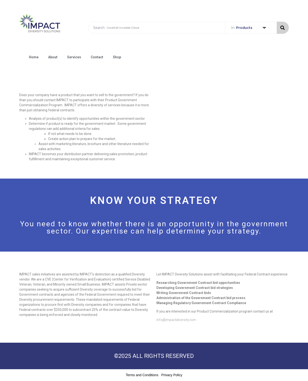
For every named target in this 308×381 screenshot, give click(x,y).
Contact (97, 57)
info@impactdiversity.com (176, 320)
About (53, 57)
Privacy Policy (171, 375)
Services (74, 57)
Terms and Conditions (142, 375)
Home (33, 57)
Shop (117, 57)
